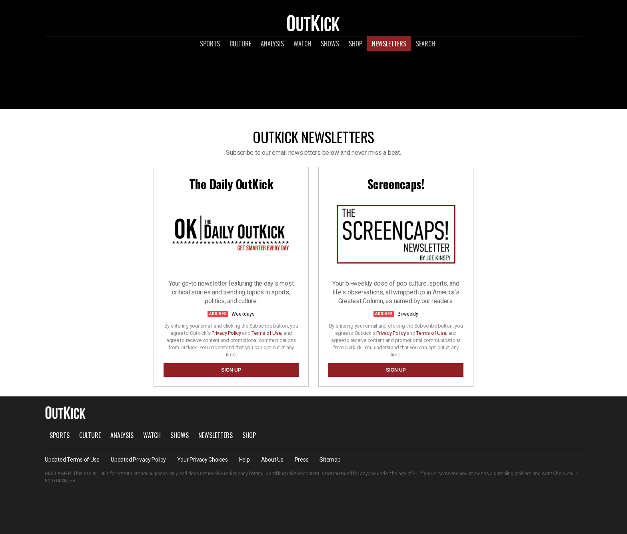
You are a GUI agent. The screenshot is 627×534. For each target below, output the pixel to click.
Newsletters (389, 43)
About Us (272, 459)
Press (302, 459)
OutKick (313, 22)
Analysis (272, 43)
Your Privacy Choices (202, 459)
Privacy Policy (226, 333)
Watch (302, 43)
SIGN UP (231, 370)
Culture (240, 43)
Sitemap (329, 459)
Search (425, 43)
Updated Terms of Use (72, 459)
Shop (355, 43)
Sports (210, 43)
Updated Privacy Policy (138, 459)
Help (244, 459)
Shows (330, 43)
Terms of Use (266, 333)
